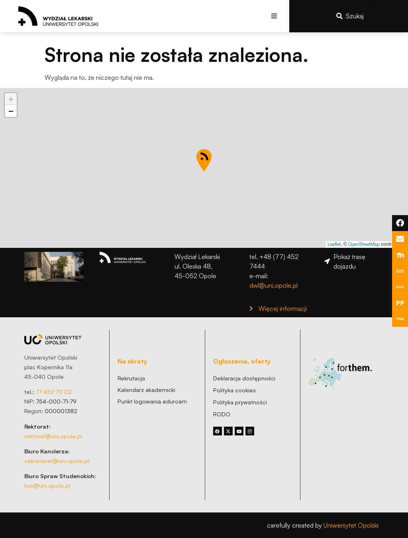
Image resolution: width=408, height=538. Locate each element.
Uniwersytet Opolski (351, 525)
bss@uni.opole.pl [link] (47, 485)
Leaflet (334, 244)
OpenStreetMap (364, 244)
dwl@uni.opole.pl (273, 285)
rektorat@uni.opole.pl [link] (53, 435)
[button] (274, 16)
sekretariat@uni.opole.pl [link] (56, 460)
